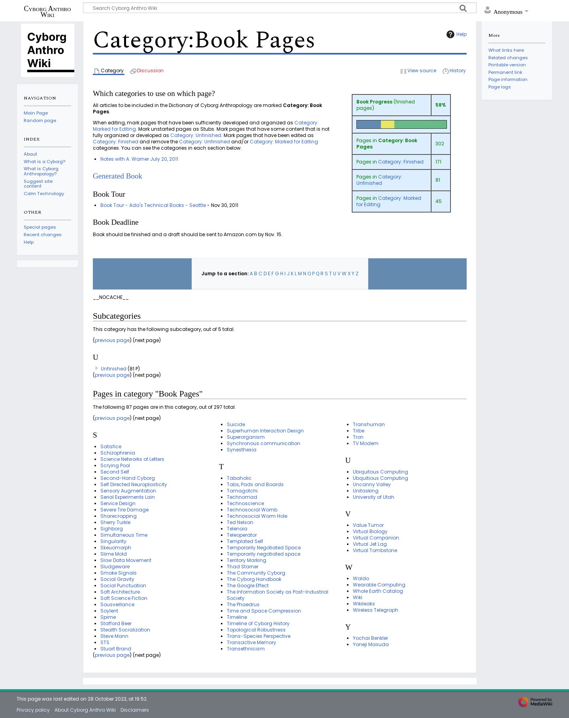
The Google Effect (248, 585)
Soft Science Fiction (123, 598)
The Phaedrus (243, 604)
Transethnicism (246, 648)
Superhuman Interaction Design (265, 430)
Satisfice (110, 446)
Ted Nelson (240, 522)
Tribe (358, 430)
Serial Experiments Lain (127, 497)
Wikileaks (364, 603)
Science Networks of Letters (132, 459)
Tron (358, 437)
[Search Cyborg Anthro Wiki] (279, 8)
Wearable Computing (379, 584)
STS (104, 642)
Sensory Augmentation (128, 490)
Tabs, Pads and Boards (255, 484)
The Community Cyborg (256, 573)
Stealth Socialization (125, 629)
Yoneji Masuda (371, 644)
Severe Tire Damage (124, 509)
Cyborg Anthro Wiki (47, 11)
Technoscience (245, 503)
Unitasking (366, 490)
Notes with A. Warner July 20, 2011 (139, 159)
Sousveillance (117, 604)
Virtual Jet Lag (370, 544)
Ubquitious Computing (380, 478)
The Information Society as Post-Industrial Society (277, 594)
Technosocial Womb (252, 509)
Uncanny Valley (372, 484)
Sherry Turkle (115, 522)
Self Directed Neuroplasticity (133, 484)
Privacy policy (33, 710)
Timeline (237, 617)
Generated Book (117, 176)
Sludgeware (115, 566)
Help (456, 34)
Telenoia (237, 528)
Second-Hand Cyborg (127, 478)
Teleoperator (242, 535)
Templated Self (245, 541)
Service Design (118, 503)
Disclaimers (135, 710)
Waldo (361, 578)
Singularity (113, 541)
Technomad (242, 497)
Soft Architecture (120, 591)
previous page (112, 340)
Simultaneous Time (123, 535)
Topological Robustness (256, 629)
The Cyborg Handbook (254, 579)
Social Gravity (117, 579)
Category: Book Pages (386, 143)
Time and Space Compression (264, 610)
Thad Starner (242, 566)
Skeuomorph (115, 547)
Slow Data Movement (125, 560)
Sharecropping (118, 516)
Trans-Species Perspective (258, 636)
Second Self (114, 471)
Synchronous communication (263, 443)
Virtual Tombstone (375, 550)
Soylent (109, 610)
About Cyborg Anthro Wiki (85, 710)
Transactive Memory (251, 642)
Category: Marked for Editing (388, 201)
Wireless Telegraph (375, 610)
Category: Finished (401, 161)
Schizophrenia (117, 452)
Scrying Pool (115, 465)
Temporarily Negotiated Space (264, 547)
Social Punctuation (123, 585)
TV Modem (366, 443)
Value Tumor (368, 525)
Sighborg (111, 528)
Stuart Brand (115, 648)
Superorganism (246, 437)
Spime (108, 617)
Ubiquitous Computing (380, 471)
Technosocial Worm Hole (257, 516)
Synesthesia (241, 449)
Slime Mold (113, 554)
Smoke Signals (118, 573)
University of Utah (373, 497)
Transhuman (369, 424)
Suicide (236, 424)
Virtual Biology (370, 531)
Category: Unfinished (379, 179)
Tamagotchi (242, 490)
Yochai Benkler (370, 638)
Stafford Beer (116, 623)
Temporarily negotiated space (263, 554)
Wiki (357, 597)
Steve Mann (114, 636)
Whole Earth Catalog (378, 591)
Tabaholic (239, 478)
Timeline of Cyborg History (258, 623)
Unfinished (113, 368)
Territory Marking (246, 560)
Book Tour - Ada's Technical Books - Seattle (153, 205)
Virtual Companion (376, 537)
